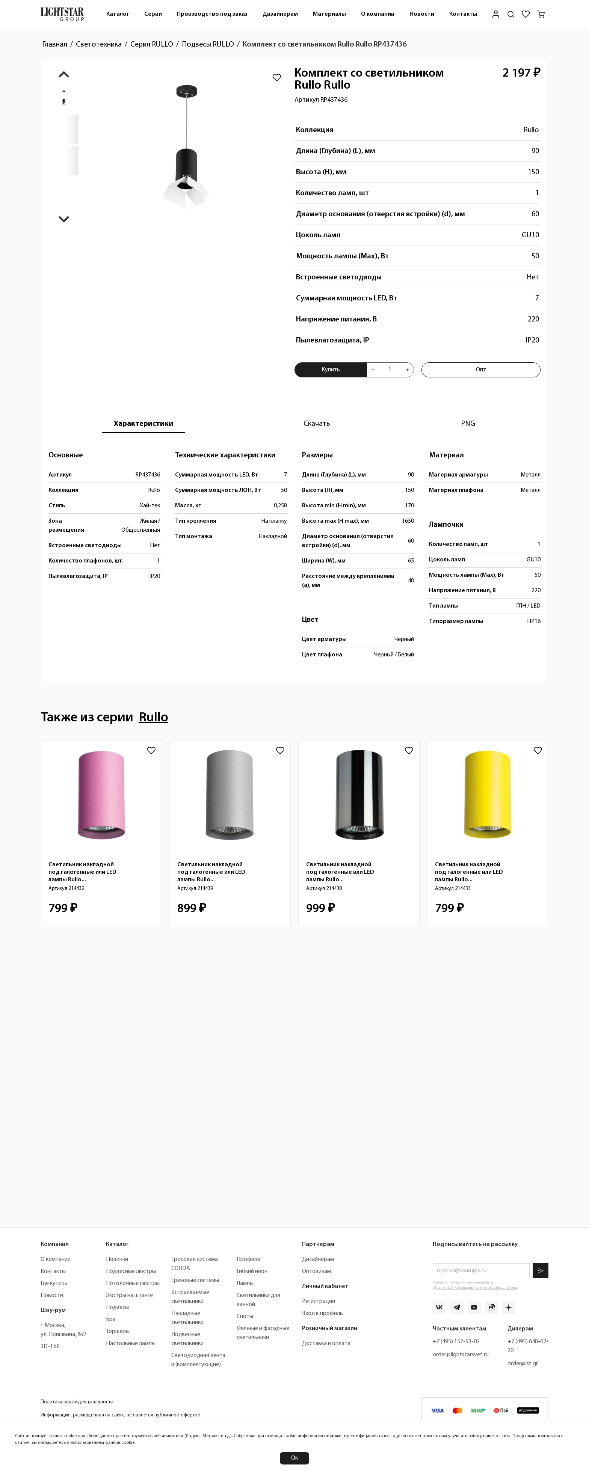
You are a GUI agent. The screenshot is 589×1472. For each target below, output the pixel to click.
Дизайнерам (280, 14)
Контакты (463, 14)
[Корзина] (540, 14)
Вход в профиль (322, 1314)
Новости (421, 14)
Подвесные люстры (131, 1271)
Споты (245, 1317)
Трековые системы (195, 1280)
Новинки (117, 1259)
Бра (111, 1320)
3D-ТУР (50, 1347)
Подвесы (117, 1308)
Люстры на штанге (129, 1296)
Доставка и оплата (326, 1344)
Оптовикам (316, 1271)
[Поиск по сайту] (510, 14)
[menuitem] (118, 14)
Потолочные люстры (133, 1283)
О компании (377, 14)
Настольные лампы (131, 1344)
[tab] (143, 424)
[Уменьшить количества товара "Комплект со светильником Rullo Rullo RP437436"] (373, 370)
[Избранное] (525, 14)
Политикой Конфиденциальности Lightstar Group (476, 1288)
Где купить (54, 1283)
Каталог (117, 14)
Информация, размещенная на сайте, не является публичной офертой (121, 1415)
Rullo (531, 130)
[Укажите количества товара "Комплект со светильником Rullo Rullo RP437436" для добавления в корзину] (390, 370)
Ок (294, 1458)
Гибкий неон (252, 1271)
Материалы (329, 14)
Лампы (245, 1283)
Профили (248, 1259)
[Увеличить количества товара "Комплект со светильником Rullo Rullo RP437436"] (408, 370)
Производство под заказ (212, 14)
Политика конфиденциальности (77, 1402)
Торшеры (118, 1332)
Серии (153, 14)
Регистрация (318, 1302)
